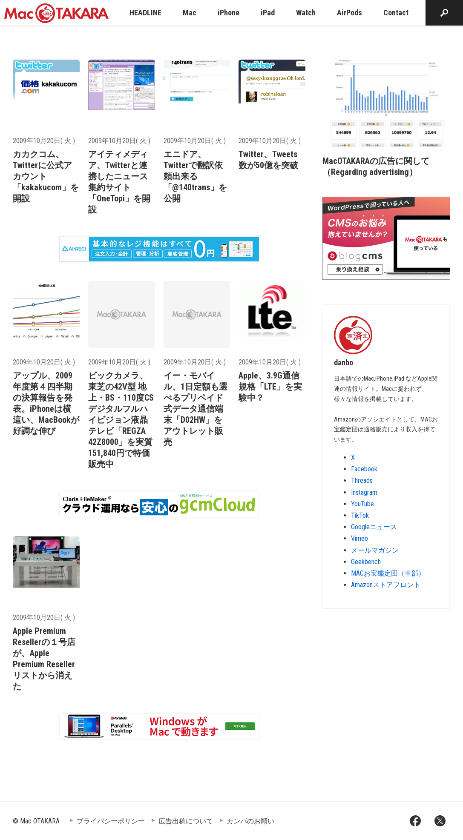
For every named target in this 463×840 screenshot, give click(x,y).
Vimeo (359, 538)
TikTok (360, 515)
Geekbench (366, 562)
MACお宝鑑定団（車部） (388, 573)
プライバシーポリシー (111, 821)
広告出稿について (185, 821)
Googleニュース (374, 527)
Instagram (364, 492)
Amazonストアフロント (385, 585)
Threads (362, 480)
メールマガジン (375, 550)
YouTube (362, 504)
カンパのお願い (250, 821)
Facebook (364, 469)
